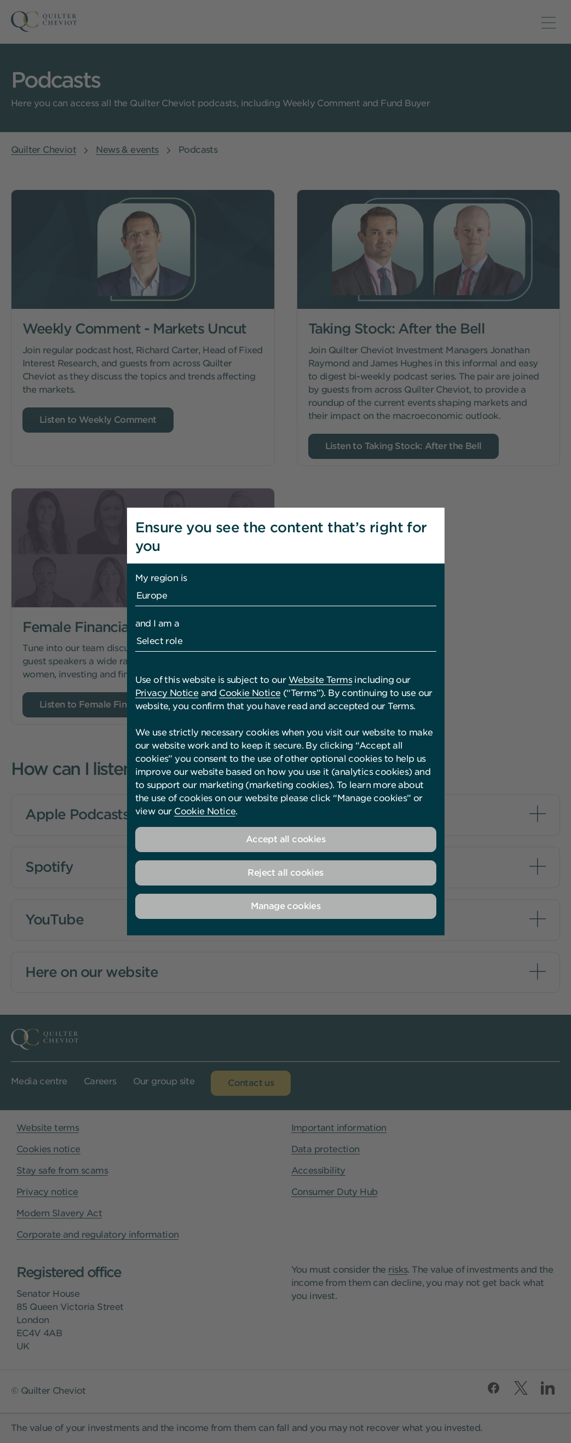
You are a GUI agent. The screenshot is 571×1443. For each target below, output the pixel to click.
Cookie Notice (249, 693)
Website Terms (320, 680)
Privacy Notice (167, 693)
